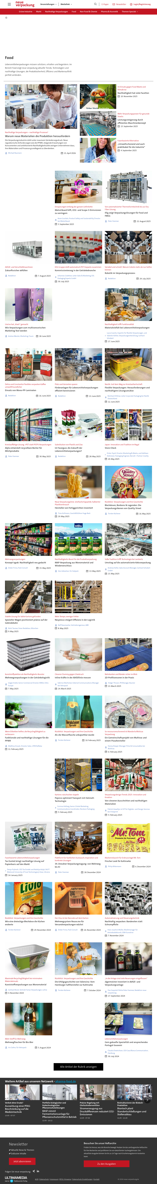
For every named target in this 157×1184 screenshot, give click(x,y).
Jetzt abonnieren (22, 1161)
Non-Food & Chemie (88, 11)
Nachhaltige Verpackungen (56, 11)
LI (38, 1171)
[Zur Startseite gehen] (25, 4)
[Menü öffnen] (9, 4)
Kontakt (96, 1179)
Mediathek (65, 4)
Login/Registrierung (142, 4)
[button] (147, 1100)
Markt (38, 11)
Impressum (54, 1179)
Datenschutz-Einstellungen (82, 1179)
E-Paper (105, 4)
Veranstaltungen (47, 4)
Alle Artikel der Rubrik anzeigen (78, 1066)
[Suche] (95, 4)
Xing (34, 1171)
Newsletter (121, 4)
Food (74, 11)
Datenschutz (44, 1179)
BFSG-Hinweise (65, 1179)
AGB (36, 1179)
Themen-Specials (129, 11)
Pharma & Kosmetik (109, 11)
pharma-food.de (65, 1081)
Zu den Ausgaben (106, 1163)
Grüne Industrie (25, 11)
